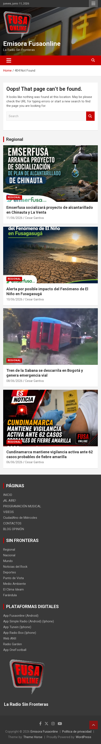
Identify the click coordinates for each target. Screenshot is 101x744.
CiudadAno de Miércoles (20, 518)
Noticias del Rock (15, 567)
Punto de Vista (13, 578)
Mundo (8, 561)
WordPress (83, 737)
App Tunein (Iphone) (17, 627)
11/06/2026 (14, 218)
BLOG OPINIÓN (13, 529)
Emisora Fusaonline (31, 43)
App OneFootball (14, 650)
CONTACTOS (12, 523)
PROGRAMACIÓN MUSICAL (22, 506)
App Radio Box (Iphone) (19, 633)
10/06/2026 (14, 299)
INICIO (7, 495)
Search (90, 116)
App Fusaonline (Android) (20, 616)
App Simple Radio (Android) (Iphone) (28, 621)
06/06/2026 (14, 462)
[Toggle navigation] (8, 60)
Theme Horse (32, 737)
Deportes (9, 572)
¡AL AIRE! (9, 500)
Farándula (10, 595)
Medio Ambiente (14, 584)
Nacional (9, 555)
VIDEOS (8, 512)
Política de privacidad (76, 731)
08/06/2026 (14, 381)
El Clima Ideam (13, 589)
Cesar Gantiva (34, 218)
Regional (14, 139)
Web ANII (9, 638)
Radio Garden (12, 644)
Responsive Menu (93, 3)
